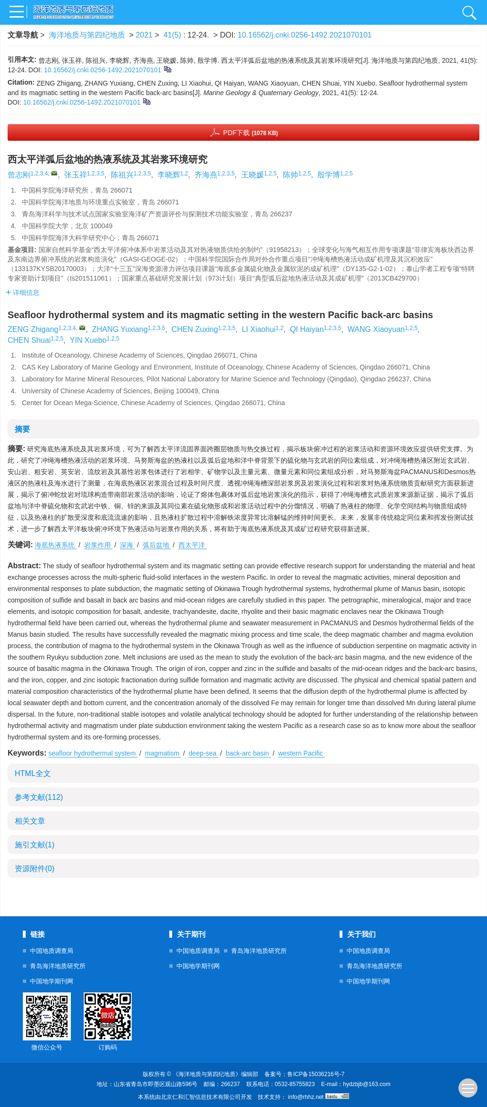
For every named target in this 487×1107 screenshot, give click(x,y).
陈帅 (290, 175)
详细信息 (22, 292)
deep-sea (203, 753)
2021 (144, 35)
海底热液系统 (56, 545)
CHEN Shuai (29, 340)
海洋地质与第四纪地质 (87, 35)
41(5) (174, 35)
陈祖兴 (122, 175)
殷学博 (328, 175)
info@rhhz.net (306, 1097)
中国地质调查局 (51, 950)
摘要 (22, 429)
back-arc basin (248, 753)
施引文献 (35, 845)
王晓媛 (252, 175)
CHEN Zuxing (195, 329)
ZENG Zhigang (33, 329)
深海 (127, 545)
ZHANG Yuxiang (119, 329)
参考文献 (39, 797)
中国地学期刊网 (51, 981)
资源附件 (35, 868)
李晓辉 (168, 175)
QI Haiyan (307, 329)
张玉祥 (75, 175)
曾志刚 (19, 175)
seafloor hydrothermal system (93, 753)
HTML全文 (33, 773)
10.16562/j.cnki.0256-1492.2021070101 (305, 35)
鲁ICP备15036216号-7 (315, 1074)
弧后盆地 (157, 545)
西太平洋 (192, 545)
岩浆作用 (98, 545)
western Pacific (301, 753)
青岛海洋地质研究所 (58, 966)
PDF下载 (250, 132)
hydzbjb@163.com (366, 1084)
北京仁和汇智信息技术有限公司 (201, 1097)
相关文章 (30, 821)
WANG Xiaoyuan (376, 329)
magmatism (163, 753)
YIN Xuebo (88, 340)
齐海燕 (206, 175)
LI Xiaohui (258, 329)
